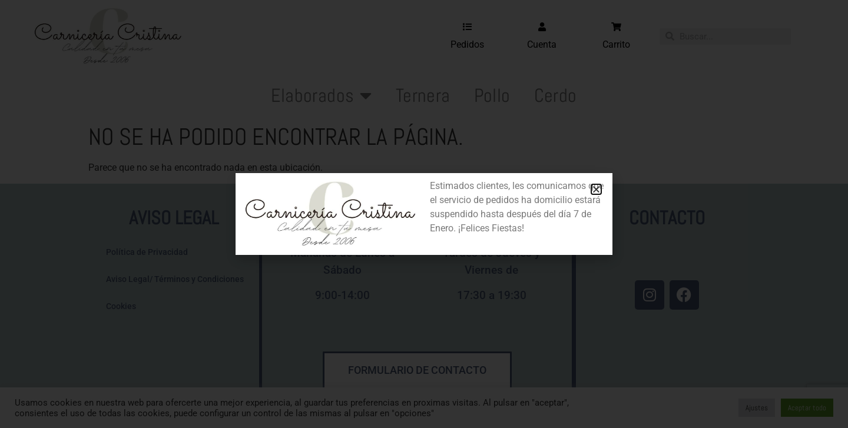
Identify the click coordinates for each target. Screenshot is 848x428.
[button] (596, 189)
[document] (424, 214)
